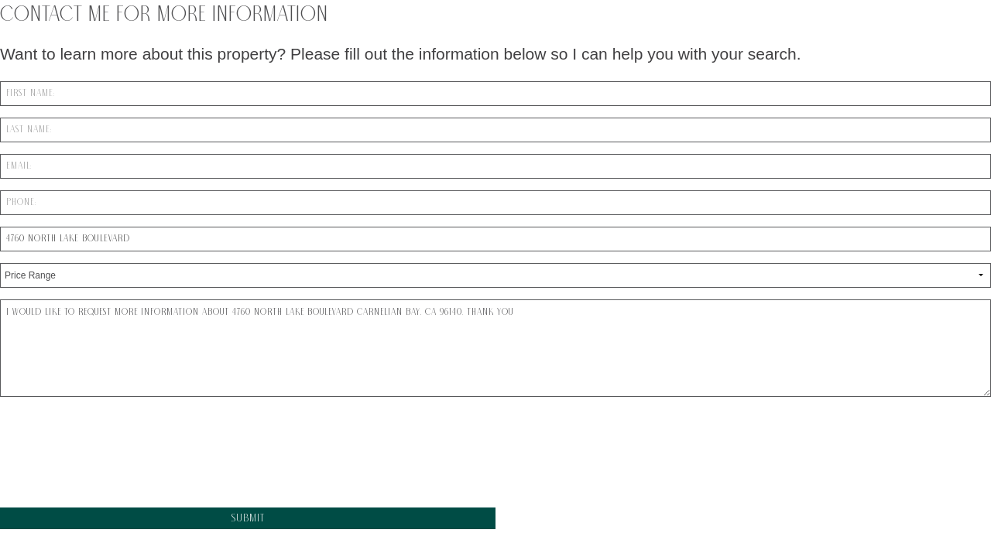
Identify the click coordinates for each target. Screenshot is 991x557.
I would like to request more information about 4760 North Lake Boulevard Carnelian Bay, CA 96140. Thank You (495, 348)
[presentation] (117, 460)
